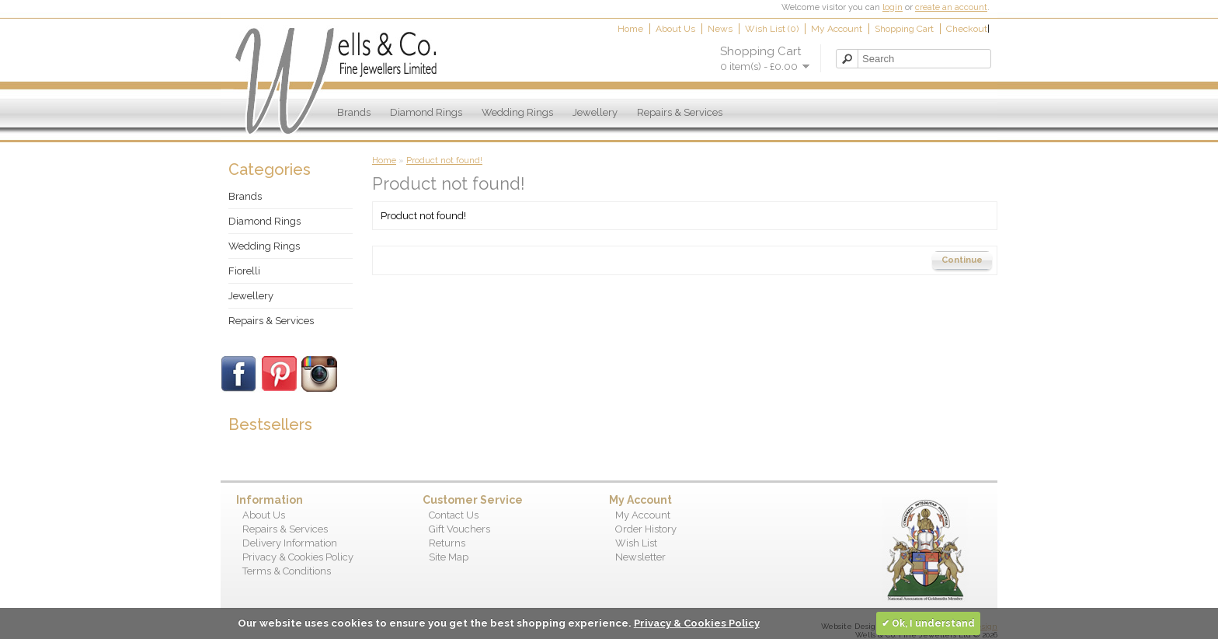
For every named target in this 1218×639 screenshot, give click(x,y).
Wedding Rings (517, 112)
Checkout (966, 28)
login (892, 7)
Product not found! (444, 160)
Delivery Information (289, 543)
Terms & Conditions (286, 571)
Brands (354, 112)
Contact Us (453, 515)
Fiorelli (244, 271)
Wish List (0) (772, 28)
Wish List (636, 543)
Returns (447, 543)
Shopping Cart (904, 28)
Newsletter (640, 557)
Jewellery (595, 112)
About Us (675, 28)
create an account (951, 7)
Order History (646, 529)
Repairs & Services (679, 112)
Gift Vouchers (459, 529)
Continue (962, 260)
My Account (836, 28)
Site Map (448, 557)
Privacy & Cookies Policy (297, 557)
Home (630, 28)
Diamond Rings (426, 112)
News (720, 28)
